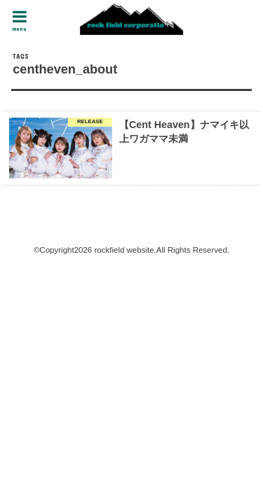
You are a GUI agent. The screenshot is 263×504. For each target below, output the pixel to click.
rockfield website (124, 250)
